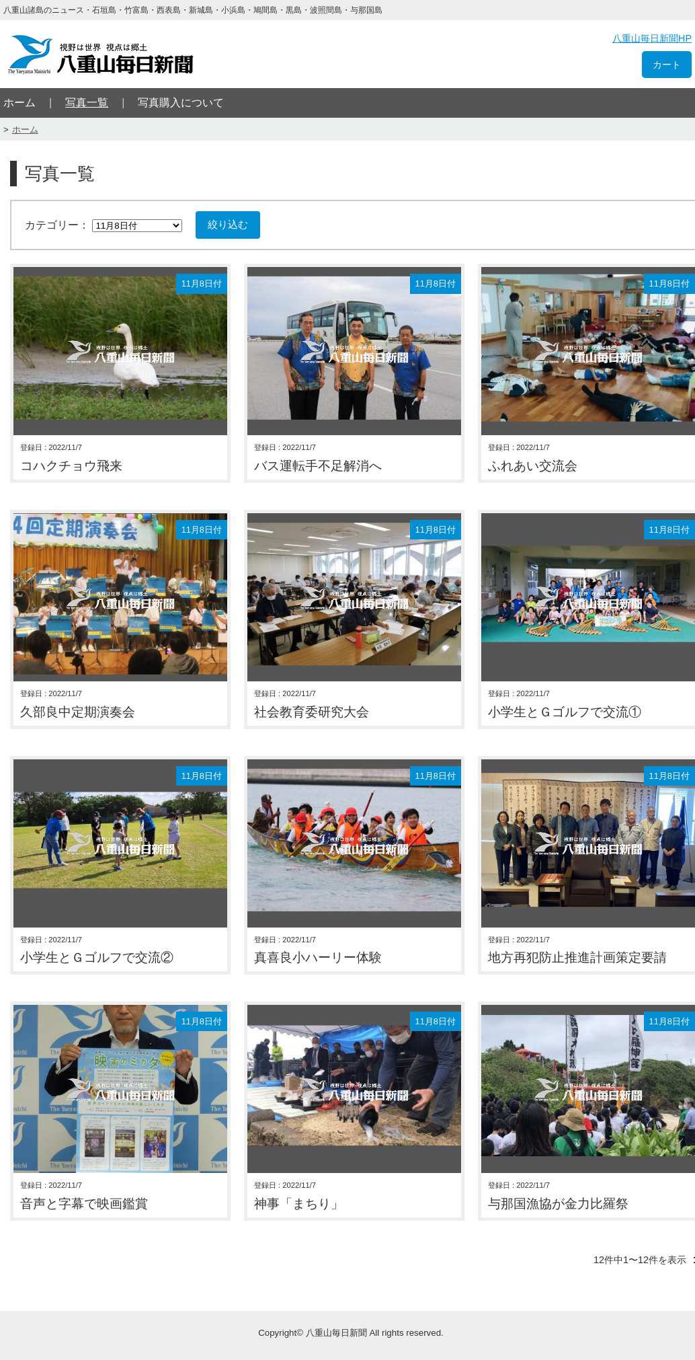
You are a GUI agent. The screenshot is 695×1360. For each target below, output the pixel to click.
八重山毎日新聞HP (652, 38)
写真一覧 (86, 102)
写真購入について (181, 102)
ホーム (19, 102)
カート (667, 64)
